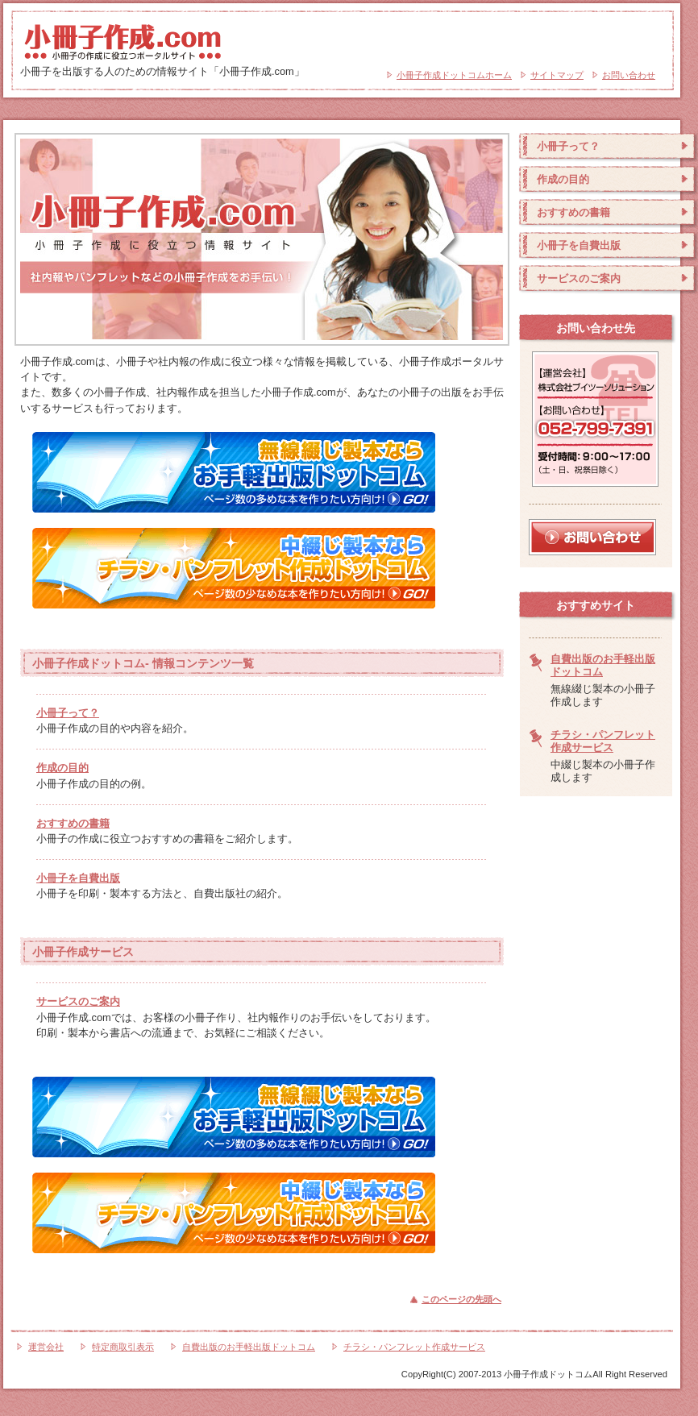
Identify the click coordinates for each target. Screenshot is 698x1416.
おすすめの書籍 (73, 823)
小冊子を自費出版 (78, 878)
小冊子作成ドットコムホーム (454, 75)
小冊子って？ (67, 713)
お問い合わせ (628, 75)
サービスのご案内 (78, 1001)
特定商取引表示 (123, 1347)
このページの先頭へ (461, 1299)
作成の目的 (62, 768)
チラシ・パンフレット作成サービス (603, 741)
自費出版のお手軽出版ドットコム (248, 1347)
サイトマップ (557, 75)
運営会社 (46, 1347)
